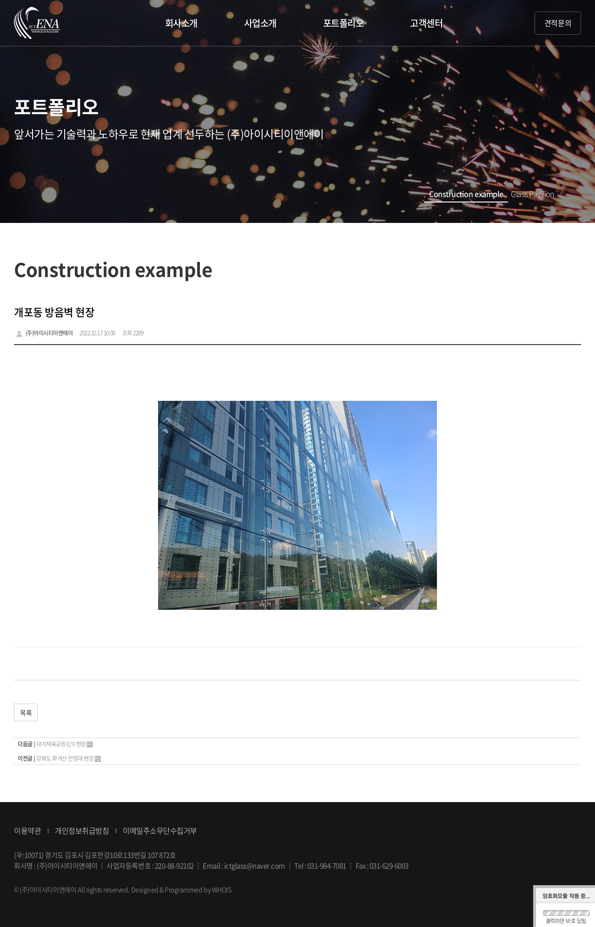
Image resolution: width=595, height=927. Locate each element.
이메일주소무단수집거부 (160, 830)
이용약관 (27, 830)
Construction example (465, 193)
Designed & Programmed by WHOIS (181, 889)
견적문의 (557, 22)
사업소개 (260, 23)
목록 (26, 712)
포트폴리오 (343, 23)
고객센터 (426, 23)
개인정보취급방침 (82, 830)
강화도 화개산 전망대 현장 (64, 758)
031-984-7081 (326, 866)
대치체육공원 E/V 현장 (61, 744)
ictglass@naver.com (254, 866)
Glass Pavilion (532, 193)
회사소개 (181, 23)
